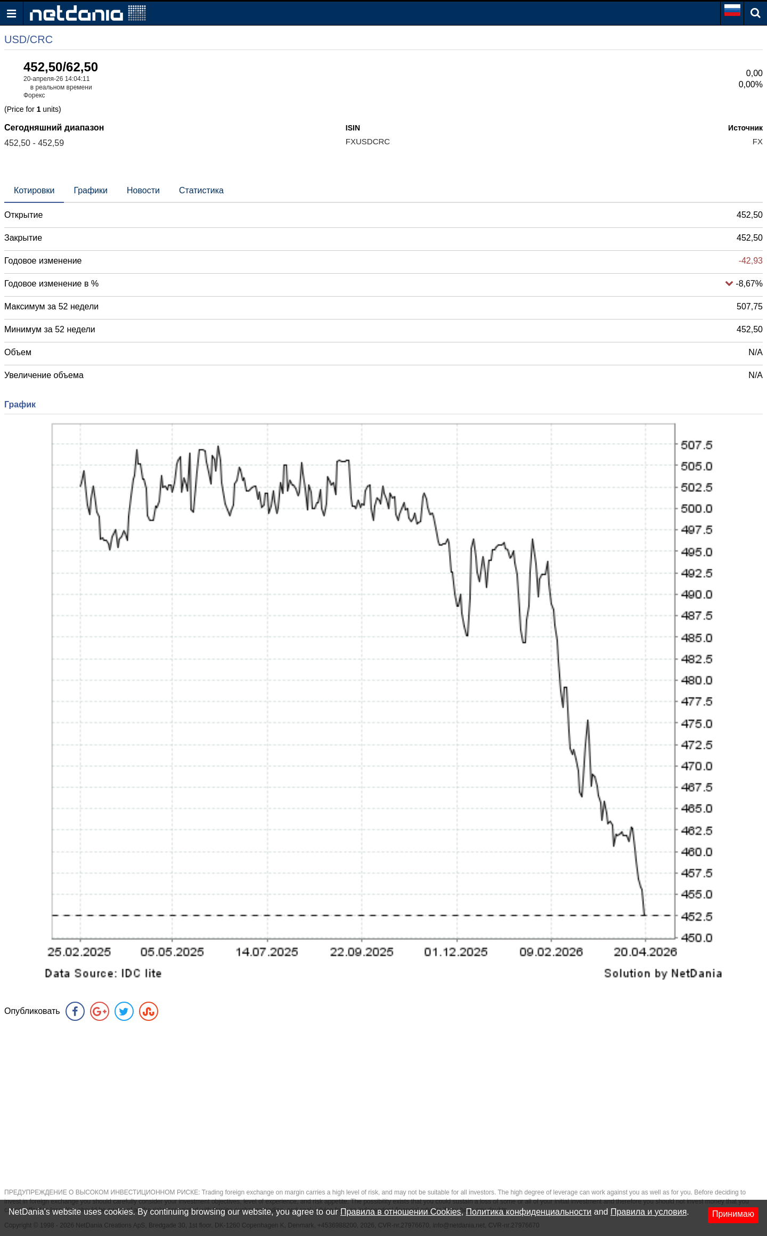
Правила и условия (648, 1211)
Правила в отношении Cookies (400, 1211)
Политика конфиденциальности (529, 1211)
